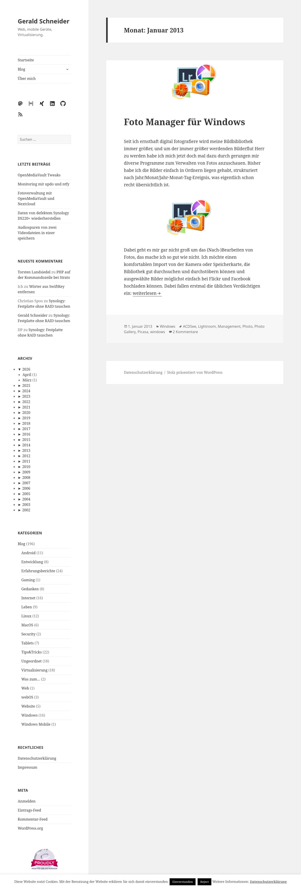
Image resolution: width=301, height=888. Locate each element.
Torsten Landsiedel (34, 272)
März (27, 380)
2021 (26, 407)
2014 (26, 445)
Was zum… (30, 679)
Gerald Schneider (43, 21)
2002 (26, 509)
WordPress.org (30, 828)
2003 (26, 504)
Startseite (26, 60)
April (27, 374)
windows (157, 331)
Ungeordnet (31, 661)
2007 (26, 482)
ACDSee (189, 326)
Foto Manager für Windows (184, 122)
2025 (26, 385)
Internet (28, 597)
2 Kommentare (185, 331)
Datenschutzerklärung (37, 758)
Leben (26, 606)
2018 (26, 423)
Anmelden (26, 801)
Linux (26, 616)
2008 (26, 477)
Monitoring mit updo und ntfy (43, 184)
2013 (26, 450)
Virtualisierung (34, 670)
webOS (27, 697)
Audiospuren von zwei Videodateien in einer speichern (37, 233)
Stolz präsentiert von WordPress (194, 372)
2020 (26, 412)
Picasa (143, 331)
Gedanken (30, 588)
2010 (26, 466)
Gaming (28, 579)
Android (28, 552)
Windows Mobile (35, 724)
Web (25, 688)
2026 (26, 369)
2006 (26, 488)
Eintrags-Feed (29, 810)
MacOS (27, 625)
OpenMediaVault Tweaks (39, 175)
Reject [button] (204, 882)
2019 (26, 417)
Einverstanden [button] (182, 882)
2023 (26, 396)
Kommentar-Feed (32, 819)
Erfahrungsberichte (38, 570)
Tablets (27, 643)
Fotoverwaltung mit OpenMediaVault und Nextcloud (36, 198)
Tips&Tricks (31, 652)
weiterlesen (147, 293)
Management (229, 326)
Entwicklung (32, 561)
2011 (26, 461)
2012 (26, 455)
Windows (29, 715)
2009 (26, 472)
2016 (26, 434)
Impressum (27, 767)
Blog (21, 69)
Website (28, 706)
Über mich (27, 78)
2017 (26, 428)
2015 (26, 439)
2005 (26, 493)
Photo (248, 326)
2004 (26, 499)
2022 (26, 401)
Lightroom (207, 326)
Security (28, 634)
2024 (26, 390)
